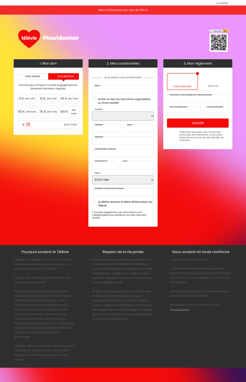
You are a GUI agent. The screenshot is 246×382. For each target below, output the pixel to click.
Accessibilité (222, 3)
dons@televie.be (179, 309)
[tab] (32, 76)
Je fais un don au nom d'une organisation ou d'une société (124, 101)
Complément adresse (105, 149)
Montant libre (48, 124)
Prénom (99, 125)
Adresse (99, 137)
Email (98, 86)
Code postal (102, 161)
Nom (130, 125)
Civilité (99, 109)
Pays (98, 173)
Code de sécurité (215, 107)
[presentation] (33, 76)
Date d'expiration (178, 107)
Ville (125, 161)
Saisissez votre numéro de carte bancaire (191, 95)
